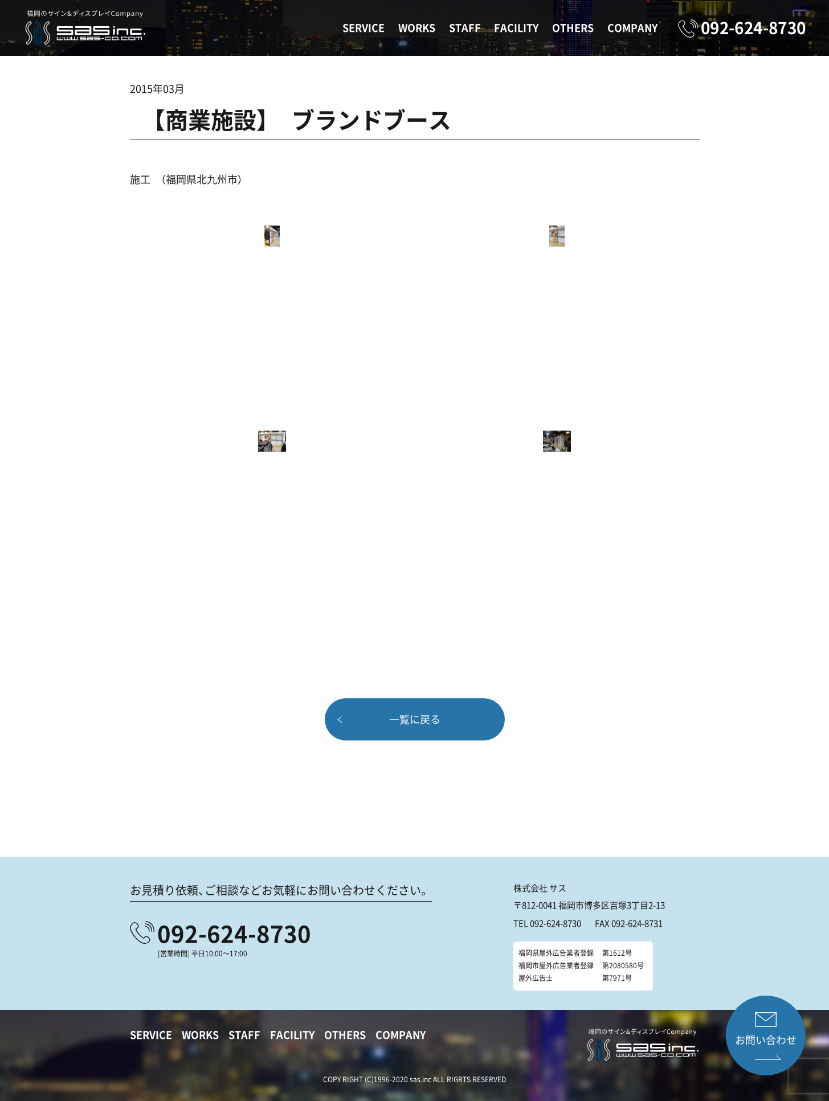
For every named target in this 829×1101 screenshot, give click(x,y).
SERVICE (363, 27)
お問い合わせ (766, 1039)
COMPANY (632, 27)
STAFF (465, 27)
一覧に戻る (414, 719)
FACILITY (516, 27)
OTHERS (573, 27)
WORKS (416, 27)
